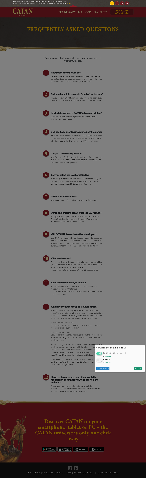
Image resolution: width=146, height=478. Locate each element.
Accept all (138, 368)
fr (122, 3)
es (127, 3)
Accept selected (103, 368)
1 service (107, 356)
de (117, 3)
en (112, 3)
